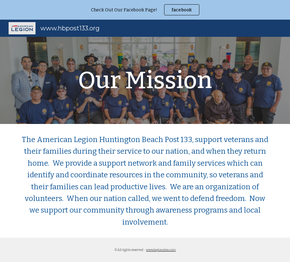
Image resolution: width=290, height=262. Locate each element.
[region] (145, 10)
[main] (144, 80)
